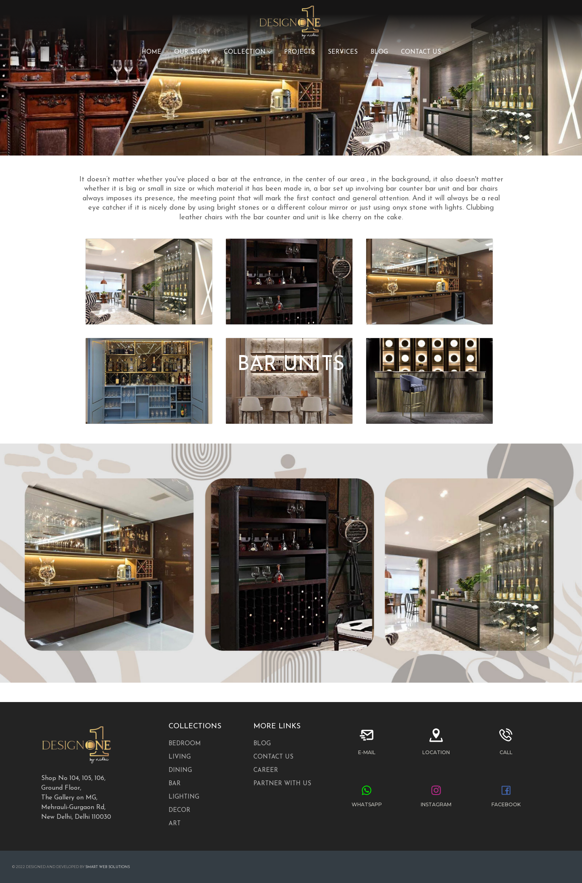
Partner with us (282, 784)
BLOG (379, 52)
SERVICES (343, 52)
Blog (262, 744)
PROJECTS (299, 52)
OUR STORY (192, 52)
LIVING (180, 757)
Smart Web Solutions (107, 867)
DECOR (179, 810)
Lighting (184, 797)
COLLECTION (247, 52)
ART (175, 824)
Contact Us (273, 757)
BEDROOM (185, 744)
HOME (151, 52)
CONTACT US (421, 52)
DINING (180, 770)
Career (265, 770)
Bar (175, 784)
